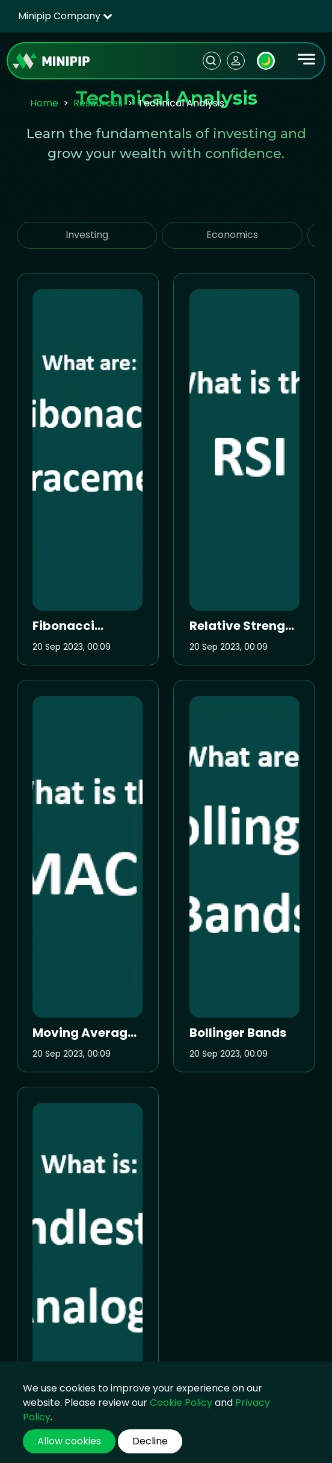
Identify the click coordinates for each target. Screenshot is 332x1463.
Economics (232, 235)
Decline (150, 1441)
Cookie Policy (181, 1403)
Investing (87, 235)
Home (44, 103)
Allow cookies (69, 1441)
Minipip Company (65, 16)
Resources (98, 103)
